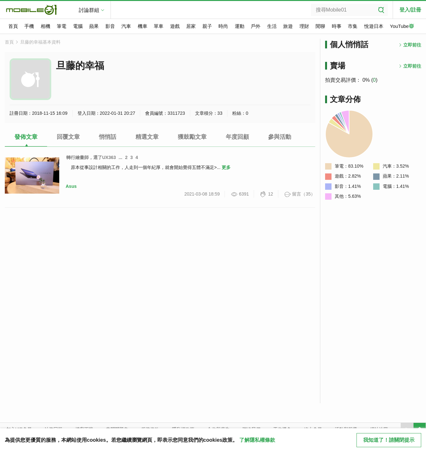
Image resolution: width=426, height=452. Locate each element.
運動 (239, 26)
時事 (336, 26)
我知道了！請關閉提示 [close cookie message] (388, 440)
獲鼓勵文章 (192, 137)
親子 (207, 26)
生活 (272, 26)
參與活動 (279, 137)
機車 (142, 26)
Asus (71, 186)
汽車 (126, 26)
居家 (191, 26)
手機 (29, 26)
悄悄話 (107, 137)
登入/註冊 (410, 10)
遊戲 (175, 26)
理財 (304, 26)
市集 (352, 26)
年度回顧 (237, 137)
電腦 (78, 26)
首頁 (13, 26)
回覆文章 (68, 137)
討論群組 (89, 10)
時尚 (223, 26)
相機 (45, 26)
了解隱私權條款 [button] (257, 440)
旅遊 (288, 26)
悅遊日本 (373, 26)
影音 (110, 26)
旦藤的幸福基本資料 (40, 42)
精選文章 (147, 137)
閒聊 (320, 26)
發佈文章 (25, 137)
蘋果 (94, 26)
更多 (226, 167)
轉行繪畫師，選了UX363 (91, 157)
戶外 (255, 26)
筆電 (61, 26)
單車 (158, 26)
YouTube (402, 26)
